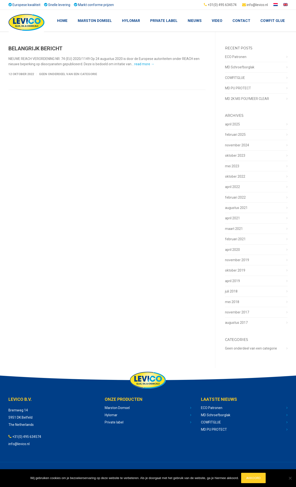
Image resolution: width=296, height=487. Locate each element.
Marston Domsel (95, 21)
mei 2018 (232, 302)
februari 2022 (235, 197)
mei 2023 (232, 166)
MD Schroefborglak (239, 67)
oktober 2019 (235, 270)
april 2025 (232, 124)
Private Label (164, 21)
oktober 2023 (235, 155)
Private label (114, 422)
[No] (290, 478)
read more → (144, 64)
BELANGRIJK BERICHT (35, 48)
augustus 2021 (236, 208)
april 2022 (232, 187)
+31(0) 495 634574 (220, 4)
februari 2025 (235, 134)
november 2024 (237, 145)
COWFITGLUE (235, 78)
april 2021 (232, 218)
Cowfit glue (272, 21)
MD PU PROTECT (238, 88)
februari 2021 (235, 239)
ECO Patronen (235, 57)
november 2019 (237, 260)
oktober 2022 (235, 176)
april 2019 (232, 281)
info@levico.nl (255, 4)
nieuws (195, 21)
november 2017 (237, 312)
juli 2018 (231, 291)
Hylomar (131, 21)
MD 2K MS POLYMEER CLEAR (247, 99)
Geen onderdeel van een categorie (68, 74)
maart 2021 (234, 229)
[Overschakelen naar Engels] (285, 4)
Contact (241, 21)
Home (62, 21)
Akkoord (253, 478)
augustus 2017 (236, 323)
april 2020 (232, 250)
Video (217, 21)
